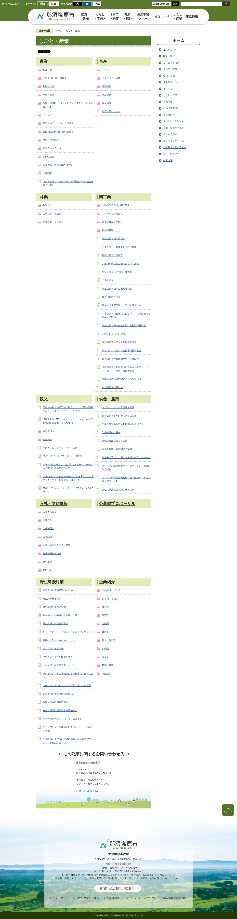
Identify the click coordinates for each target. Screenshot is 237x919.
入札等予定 (48, 528)
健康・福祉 (169, 75)
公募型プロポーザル (117, 503)
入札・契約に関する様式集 (56, 545)
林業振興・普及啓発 (53, 222)
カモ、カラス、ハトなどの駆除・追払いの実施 (67, 685)
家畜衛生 (106, 86)
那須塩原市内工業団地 (113, 238)
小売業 (105, 648)
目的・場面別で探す (173, 128)
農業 (44, 61)
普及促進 (106, 94)
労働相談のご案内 (111, 432)
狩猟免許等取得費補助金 (55, 702)
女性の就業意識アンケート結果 (118, 489)
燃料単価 (47, 562)
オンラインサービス (173, 141)
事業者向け (169, 114)
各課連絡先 (113, 898)
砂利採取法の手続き (112, 387)
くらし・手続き (171, 62)
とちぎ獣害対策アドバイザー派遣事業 (62, 719)
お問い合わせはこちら (87, 791)
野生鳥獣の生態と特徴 (54, 607)
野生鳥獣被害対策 (52, 598)
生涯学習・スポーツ (173, 82)
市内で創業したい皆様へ (114, 334)
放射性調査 (48, 156)
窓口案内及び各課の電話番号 (117, 888)
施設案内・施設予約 (173, 121)
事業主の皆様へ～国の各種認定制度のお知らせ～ (127, 457)
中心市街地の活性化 (112, 213)
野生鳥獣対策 (52, 582)
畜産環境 (106, 103)
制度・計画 (48, 86)
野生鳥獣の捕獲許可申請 (55, 623)
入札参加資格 (50, 511)
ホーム (58, 30)
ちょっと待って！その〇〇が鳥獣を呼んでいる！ (68, 632)
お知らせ (47, 69)
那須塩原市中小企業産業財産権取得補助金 (124, 325)
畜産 (103, 61)
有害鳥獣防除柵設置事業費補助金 (60, 710)
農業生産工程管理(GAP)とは (57, 165)
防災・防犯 (169, 56)
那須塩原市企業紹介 (112, 255)
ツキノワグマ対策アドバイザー (59, 665)
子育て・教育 (170, 69)
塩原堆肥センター (111, 111)
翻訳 (175, 3)
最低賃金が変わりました (114, 440)
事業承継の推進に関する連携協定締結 (121, 379)
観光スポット (50, 431)
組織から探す (170, 49)
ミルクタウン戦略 (111, 78)
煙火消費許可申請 (111, 297)
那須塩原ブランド (52, 148)
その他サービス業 (111, 590)
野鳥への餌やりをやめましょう (59, 640)
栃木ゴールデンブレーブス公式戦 (60, 448)
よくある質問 (170, 134)
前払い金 (47, 570)
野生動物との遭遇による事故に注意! (61, 615)
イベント (47, 115)
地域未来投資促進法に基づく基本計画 (121, 305)
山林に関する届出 (52, 213)
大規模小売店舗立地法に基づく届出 (120, 263)
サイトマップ (60, 898)
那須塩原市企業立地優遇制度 (117, 288)
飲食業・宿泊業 (110, 598)
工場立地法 (108, 280)
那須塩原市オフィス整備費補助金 (119, 342)
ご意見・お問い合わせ (174, 147)
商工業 (105, 197)
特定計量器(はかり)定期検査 (116, 272)
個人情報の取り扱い (175, 898)
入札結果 (47, 537)
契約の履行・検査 (52, 553)
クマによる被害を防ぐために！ (59, 657)
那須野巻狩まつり (111, 230)
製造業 (105, 657)
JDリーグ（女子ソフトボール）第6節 (62, 456)
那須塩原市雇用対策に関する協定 (119, 415)
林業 (44, 197)
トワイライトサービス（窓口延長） (135, 874)
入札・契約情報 (53, 503)
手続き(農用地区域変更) (55, 78)
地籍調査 (47, 173)
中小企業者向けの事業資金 (116, 205)
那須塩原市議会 (171, 108)
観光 (44, 399)
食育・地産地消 (51, 140)
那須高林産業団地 (111, 222)
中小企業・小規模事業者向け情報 (119, 247)
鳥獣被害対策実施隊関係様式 (58, 694)
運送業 (105, 607)
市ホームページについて (141, 898)
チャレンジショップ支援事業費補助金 (121, 350)
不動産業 (106, 673)
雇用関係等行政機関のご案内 (117, 449)
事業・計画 (48, 94)
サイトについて (171, 154)
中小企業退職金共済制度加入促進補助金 (123, 424)
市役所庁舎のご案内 (87, 898)
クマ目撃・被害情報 (53, 648)
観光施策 (47, 439)
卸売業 (105, 615)
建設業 (105, 632)
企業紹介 (107, 582)
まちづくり (169, 88)
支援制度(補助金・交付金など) (58, 131)
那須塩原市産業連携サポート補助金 (120, 358)
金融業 (105, 623)
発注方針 (47, 520)
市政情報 (167, 101)
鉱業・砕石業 (109, 640)
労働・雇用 (109, 399)
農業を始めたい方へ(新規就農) (58, 123)
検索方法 (167, 160)
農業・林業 (108, 665)
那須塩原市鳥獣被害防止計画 (58, 590)
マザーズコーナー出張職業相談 (118, 407)
